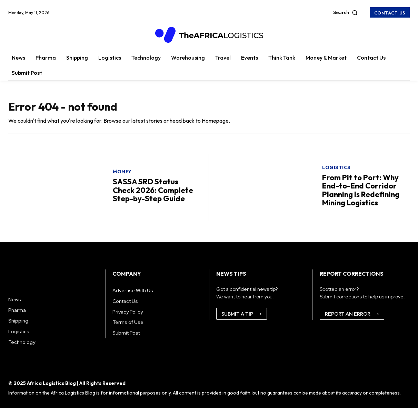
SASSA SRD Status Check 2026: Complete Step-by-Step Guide (153, 191)
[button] (347, 12)
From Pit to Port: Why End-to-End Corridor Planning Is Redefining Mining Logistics (360, 191)
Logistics (336, 168)
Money (122, 172)
